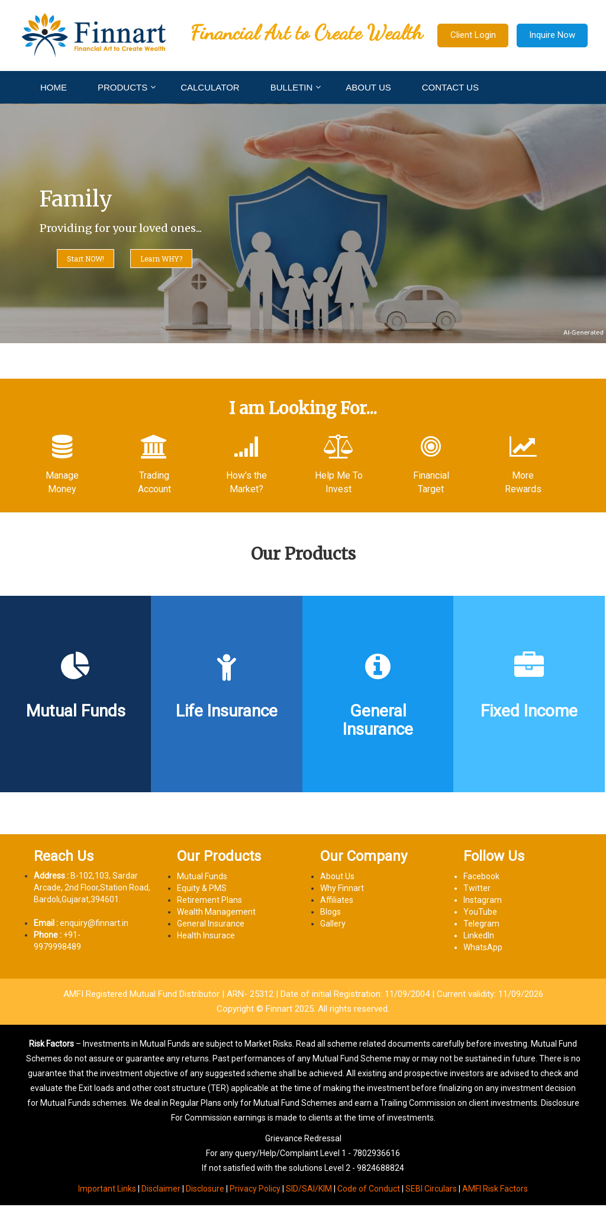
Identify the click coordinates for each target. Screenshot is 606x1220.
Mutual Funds (75, 711)
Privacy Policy (255, 1188)
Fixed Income (529, 711)
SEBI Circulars (431, 1188)
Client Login (473, 35)
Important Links (107, 1188)
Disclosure (205, 1188)
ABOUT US (368, 87)
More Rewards (523, 482)
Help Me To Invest (339, 482)
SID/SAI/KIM (309, 1188)
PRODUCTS (122, 87)
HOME (53, 87)
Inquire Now (552, 35)
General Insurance (378, 720)
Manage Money (62, 482)
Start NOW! (85, 258)
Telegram (481, 923)
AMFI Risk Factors (495, 1188)
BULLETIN (291, 87)
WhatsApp (482, 947)
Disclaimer (160, 1188)
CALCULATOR (209, 87)
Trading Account (154, 482)
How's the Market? (246, 482)
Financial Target (431, 482)
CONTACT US (450, 87)
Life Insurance (227, 711)
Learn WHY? (161, 258)
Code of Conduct (368, 1188)
